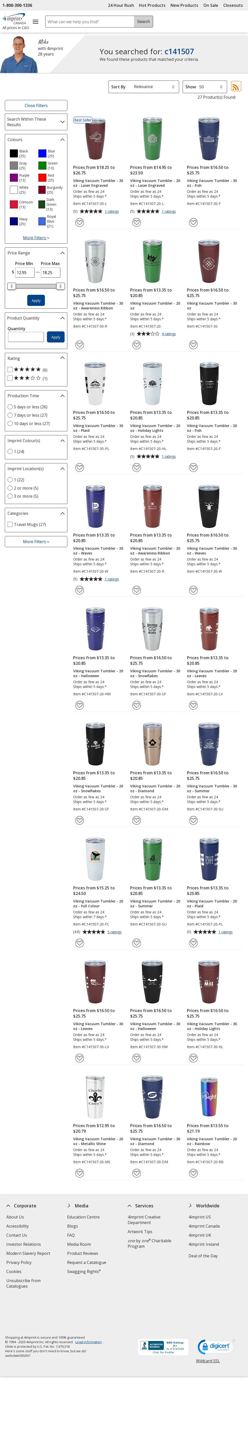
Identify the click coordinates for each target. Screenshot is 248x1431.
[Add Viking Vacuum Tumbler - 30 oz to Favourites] (193, 345)
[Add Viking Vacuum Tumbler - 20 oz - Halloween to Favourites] (80, 705)
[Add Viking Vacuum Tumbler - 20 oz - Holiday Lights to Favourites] (137, 467)
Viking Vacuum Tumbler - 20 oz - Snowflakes (98, 788)
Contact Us (16, 1235)
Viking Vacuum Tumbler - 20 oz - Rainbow (212, 1141)
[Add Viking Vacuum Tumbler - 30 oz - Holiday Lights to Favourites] (193, 1058)
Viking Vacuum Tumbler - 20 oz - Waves (98, 550)
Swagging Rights (83, 1271)
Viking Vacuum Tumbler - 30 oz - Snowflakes (155, 673)
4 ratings (169, 334)
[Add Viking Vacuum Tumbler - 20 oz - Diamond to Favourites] (137, 820)
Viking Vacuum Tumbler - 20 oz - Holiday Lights (155, 428)
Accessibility (17, 1226)
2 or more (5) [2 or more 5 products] (26, 488)
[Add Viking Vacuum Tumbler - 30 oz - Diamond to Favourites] (137, 1173)
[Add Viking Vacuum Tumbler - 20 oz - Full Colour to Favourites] (80, 943)
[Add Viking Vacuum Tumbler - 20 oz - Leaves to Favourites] (193, 705)
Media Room (79, 1244)
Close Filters (36, 105)
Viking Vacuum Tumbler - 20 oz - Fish (212, 428)
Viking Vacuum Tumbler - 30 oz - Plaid (98, 428)
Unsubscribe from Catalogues (25, 1284)
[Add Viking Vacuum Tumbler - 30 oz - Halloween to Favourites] (137, 1058)
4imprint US (199, 1217)
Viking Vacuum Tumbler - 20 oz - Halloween (98, 673)
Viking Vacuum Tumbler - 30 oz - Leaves (98, 1026)
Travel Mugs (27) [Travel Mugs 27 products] (30, 524)
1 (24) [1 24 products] (19, 451)
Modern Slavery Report (28, 1254)
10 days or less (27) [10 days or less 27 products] (32, 423)
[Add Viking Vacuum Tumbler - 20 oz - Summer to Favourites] (137, 943)
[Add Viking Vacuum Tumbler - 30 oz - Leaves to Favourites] (80, 1058)
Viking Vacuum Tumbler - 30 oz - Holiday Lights (212, 1026)
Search (143, 21)
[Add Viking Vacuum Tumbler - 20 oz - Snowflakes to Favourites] (80, 820)
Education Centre (83, 1217)
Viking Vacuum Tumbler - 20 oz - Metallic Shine (98, 1141)
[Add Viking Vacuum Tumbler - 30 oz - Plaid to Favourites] (80, 467)
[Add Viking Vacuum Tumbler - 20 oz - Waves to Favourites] (80, 590)
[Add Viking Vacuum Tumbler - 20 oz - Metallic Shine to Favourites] (80, 1173)
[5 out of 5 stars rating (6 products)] (35, 370)
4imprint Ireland (203, 1244)
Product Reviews (82, 1253)
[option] (22, 153)
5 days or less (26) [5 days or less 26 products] (30, 406)
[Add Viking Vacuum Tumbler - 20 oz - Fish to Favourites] (193, 467)
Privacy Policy (19, 1263)
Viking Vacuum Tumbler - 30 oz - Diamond (155, 1141)
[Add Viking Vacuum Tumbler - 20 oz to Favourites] (137, 345)
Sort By (118, 87)
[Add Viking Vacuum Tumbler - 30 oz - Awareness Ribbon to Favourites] (80, 345)
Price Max (50, 263)
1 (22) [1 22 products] (19, 479)
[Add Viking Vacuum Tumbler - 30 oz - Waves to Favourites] (193, 590)
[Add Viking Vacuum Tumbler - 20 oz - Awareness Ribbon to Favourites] (137, 590)
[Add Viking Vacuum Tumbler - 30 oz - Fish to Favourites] (193, 222)
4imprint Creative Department (144, 1219)
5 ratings (115, 932)
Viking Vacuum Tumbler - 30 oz (212, 305)
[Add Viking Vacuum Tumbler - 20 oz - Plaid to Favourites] (193, 943)
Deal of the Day (203, 1256)
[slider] (12, 286)
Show (190, 87)
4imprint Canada (204, 1226)
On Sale (210, 5)
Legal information (88, 1307)
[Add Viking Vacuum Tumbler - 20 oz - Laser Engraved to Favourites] (137, 222)
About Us (15, 1217)
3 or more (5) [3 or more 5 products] (26, 496)
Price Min (24, 263)
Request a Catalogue (86, 1262)
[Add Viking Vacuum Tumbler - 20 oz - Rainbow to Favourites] (193, 1173)
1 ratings (112, 211)
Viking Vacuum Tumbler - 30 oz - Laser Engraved (98, 183)
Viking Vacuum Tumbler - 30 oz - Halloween (155, 1026)
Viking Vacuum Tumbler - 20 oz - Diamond (155, 788)
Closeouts (233, 5)
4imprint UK (199, 1235)
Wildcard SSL (208, 1328)
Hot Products (152, 5)
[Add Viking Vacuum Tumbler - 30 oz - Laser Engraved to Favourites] (80, 222)
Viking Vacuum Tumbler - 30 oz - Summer (212, 788)
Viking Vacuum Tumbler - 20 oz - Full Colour (98, 903)
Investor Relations (24, 1244)
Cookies (14, 1272)
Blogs (72, 1226)
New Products (184, 5)
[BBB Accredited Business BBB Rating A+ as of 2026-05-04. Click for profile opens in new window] (162, 1313)
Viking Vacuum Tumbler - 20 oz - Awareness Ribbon (155, 550)
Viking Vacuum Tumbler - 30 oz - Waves (212, 550)
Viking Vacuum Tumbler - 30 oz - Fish (212, 183)
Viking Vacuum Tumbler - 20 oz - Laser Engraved (155, 183)
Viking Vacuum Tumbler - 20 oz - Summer (155, 903)
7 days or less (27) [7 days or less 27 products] (30, 415)
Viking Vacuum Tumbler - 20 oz (155, 305)
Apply (36, 300)
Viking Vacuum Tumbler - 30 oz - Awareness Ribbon (98, 305)
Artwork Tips (140, 1231)
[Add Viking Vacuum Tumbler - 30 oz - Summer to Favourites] (193, 820)
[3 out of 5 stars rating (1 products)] (35, 378)
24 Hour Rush (121, 5)
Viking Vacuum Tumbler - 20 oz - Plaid (212, 903)
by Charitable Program (149, 1243)
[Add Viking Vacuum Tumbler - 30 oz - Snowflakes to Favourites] (137, 705)
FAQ (70, 1235)
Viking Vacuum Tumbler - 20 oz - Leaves (212, 673)
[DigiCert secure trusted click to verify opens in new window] (216, 1314)
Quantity (16, 328)
